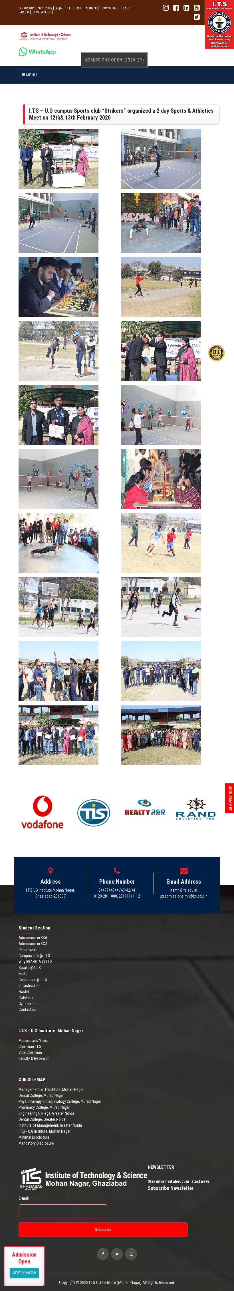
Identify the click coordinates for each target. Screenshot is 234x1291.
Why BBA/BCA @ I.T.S (36, 961)
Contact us (27, 1009)
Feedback (74, 8)
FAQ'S (127, 8)
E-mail (25, 1198)
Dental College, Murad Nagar (41, 1095)
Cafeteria (26, 997)
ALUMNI (91, 8)
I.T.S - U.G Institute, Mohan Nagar (44, 1131)
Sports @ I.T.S (30, 967)
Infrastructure (30, 985)
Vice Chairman (30, 1052)
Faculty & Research (34, 1058)
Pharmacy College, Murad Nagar (44, 1107)
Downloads (110, 8)
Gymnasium (28, 1003)
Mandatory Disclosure (36, 1143)
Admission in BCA (33, 943)
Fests (23, 973)
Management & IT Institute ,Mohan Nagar (51, 1089)
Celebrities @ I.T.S (33, 979)
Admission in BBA (33, 937)
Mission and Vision (34, 1040)
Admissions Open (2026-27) (114, 60)
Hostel (24, 991)
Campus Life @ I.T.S (34, 955)
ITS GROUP (26, 8)
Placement (27, 949)
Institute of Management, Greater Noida (50, 1125)
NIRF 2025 (45, 8)
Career (24, 12)
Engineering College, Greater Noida (46, 1113)
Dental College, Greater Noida (42, 1119)
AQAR (59, 8)
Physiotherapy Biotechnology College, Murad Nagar (60, 1101)
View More (24, 1272)
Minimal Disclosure (34, 1137)
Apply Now (230, 798)
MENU (29, 75)
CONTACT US (42, 12)
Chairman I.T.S (30, 1046)
